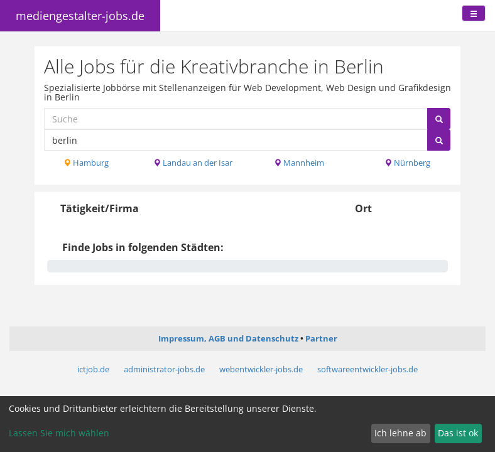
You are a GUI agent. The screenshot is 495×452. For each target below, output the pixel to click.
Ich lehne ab (400, 433)
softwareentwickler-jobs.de (367, 369)
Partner (321, 338)
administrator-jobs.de (164, 369)
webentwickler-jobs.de (261, 369)
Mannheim (299, 162)
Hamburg (86, 162)
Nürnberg (407, 162)
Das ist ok (458, 433)
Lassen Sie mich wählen (59, 433)
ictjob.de (93, 369)
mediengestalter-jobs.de (80, 15)
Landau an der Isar (192, 162)
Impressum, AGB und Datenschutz (228, 338)
